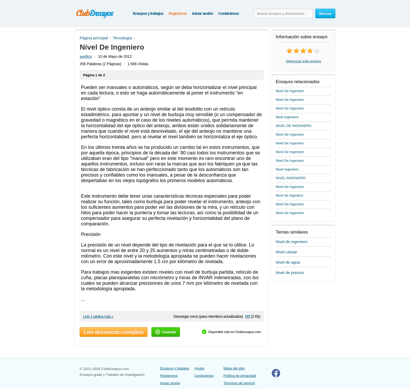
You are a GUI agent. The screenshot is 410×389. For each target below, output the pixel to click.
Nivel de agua (288, 262)
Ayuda (199, 368)
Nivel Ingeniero (287, 117)
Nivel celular (286, 252)
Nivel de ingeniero (289, 195)
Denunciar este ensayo (303, 61)
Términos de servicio (239, 383)
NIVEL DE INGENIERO (293, 126)
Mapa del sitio (234, 368)
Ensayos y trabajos (148, 13)
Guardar (165, 331)
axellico (86, 56)
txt (247, 316)
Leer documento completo (114, 332)
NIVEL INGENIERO (291, 178)
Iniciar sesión (202, 13)
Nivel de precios (290, 272)
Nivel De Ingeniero (290, 91)
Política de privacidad (239, 376)
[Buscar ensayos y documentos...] (283, 13)
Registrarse (178, 13)
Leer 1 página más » (98, 316)
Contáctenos (228, 13)
